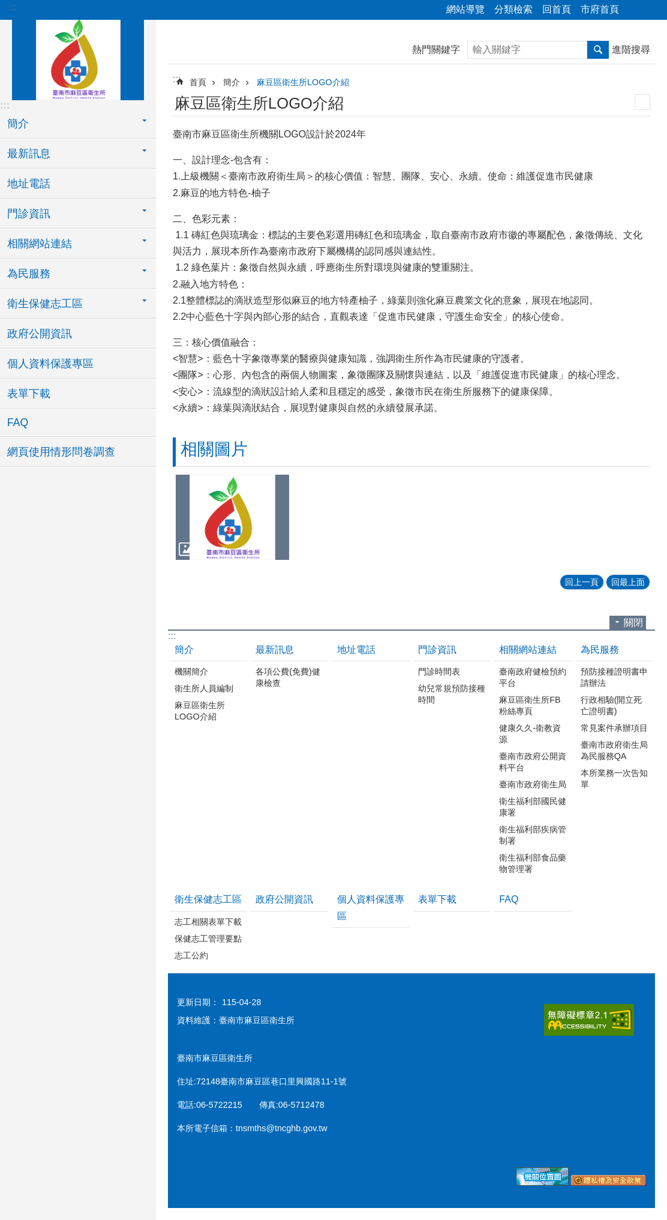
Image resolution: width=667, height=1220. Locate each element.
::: (13, 7)
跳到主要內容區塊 (6, 6)
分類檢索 (513, 9)
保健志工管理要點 (208, 938)
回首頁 (556, 9)
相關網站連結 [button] (39, 244)
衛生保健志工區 (208, 899)
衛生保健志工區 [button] (45, 304)
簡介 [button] (18, 124)
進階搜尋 (631, 49)
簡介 (231, 82)
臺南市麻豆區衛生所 (78, 58)
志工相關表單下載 (208, 922)
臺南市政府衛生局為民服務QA (614, 750)
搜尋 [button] (598, 50)
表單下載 (28, 394)
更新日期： (198, 1002)
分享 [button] (634, 10)
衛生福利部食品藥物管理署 (532, 863)
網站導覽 (465, 9)
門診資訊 (437, 650)
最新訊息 (275, 650)
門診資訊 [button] (28, 214)
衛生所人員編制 (204, 688)
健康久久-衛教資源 (530, 733)
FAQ (17, 422)
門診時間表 (439, 671)
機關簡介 (191, 671)
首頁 (198, 82)
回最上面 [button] (628, 582)
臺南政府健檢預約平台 (532, 677)
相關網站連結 (528, 650)
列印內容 (642, 102)
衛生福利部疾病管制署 (532, 835)
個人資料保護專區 (50, 364)
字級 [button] (651, 10)
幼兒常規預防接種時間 (451, 694)
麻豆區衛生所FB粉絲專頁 (529, 705)
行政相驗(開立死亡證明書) (611, 705)
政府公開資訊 (39, 334)
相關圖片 (214, 449)
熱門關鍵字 (436, 49)
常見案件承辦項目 (614, 728)
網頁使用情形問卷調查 (61, 452)
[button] (232, 517)
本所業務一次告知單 (614, 778)
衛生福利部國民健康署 (532, 806)
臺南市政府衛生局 (532, 784)
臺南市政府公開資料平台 (532, 761)
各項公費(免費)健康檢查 (288, 677)
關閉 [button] (633, 623)
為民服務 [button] (28, 274)
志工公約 (191, 955)
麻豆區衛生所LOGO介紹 (303, 82)
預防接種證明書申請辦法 (614, 677)
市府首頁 (600, 9)
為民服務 (600, 650)
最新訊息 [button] (28, 154)
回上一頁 (582, 582)
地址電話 (28, 184)
